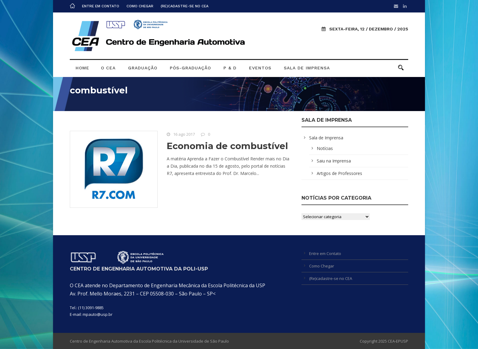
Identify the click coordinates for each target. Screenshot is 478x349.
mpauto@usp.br (97, 314)
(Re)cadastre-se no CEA (185, 6)
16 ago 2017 (184, 134)
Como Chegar (140, 6)
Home (82, 67)
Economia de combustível (227, 146)
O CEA (108, 67)
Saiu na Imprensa (334, 161)
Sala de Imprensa (307, 67)
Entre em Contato (100, 6)
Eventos (260, 67)
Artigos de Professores (339, 173)
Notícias (325, 148)
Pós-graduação (190, 67)
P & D (230, 67)
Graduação (142, 67)
